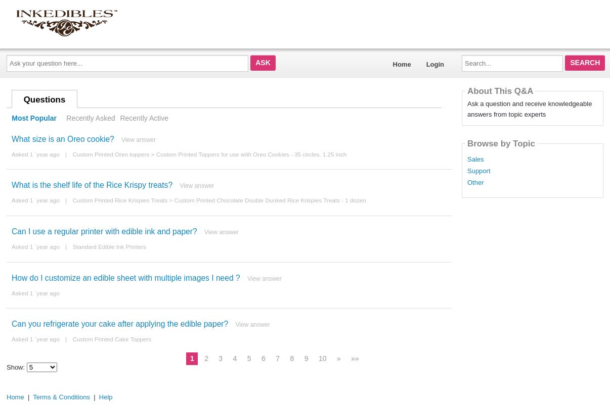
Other (475, 182)
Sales (475, 159)
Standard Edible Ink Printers (109, 246)
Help (106, 397)
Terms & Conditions (61, 397)
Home (402, 64)
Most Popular (34, 118)
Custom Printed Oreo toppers (110, 154)
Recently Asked (90, 118)
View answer (138, 139)
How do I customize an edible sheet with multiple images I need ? (126, 278)
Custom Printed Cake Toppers (111, 339)
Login (435, 64)
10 (323, 358)
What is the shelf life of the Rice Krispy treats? (92, 185)
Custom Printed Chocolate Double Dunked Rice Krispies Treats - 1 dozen (270, 200)
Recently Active (144, 118)
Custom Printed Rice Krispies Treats (119, 200)
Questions (45, 100)
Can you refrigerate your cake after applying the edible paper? (120, 324)
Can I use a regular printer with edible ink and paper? (104, 231)
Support (479, 171)
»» (355, 358)
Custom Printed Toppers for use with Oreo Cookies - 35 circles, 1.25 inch (251, 154)
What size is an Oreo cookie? (63, 139)
